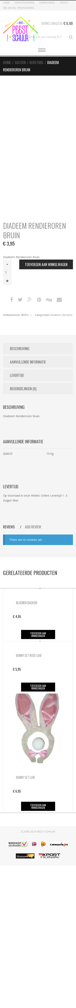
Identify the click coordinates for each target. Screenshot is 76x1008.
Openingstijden (25, 7)
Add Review (33, 526)
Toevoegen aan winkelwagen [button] (38, 634)
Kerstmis (36, 62)
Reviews (9, 526)
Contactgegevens (24, 2)
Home (6, 2)
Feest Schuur (46, 831)
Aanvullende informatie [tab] (28, 362)
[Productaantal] (7, 272)
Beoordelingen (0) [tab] (23, 388)
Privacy (64, 2)
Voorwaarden (47, 2)
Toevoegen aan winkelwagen (46, 264)
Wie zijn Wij (9, 7)
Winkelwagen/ (57, 22)
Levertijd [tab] (17, 375)
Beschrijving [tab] (19, 348)
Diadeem (55, 315)
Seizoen (20, 62)
